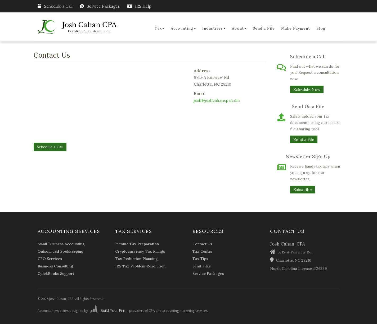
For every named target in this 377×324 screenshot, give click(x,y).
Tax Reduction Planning (136, 258)
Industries (214, 28)
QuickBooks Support (56, 273)
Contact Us (202, 244)
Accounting (183, 28)
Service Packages (103, 6)
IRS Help (143, 6)
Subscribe (302, 189)
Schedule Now (306, 89)
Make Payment (295, 28)
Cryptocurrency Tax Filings (140, 251)
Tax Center (202, 251)
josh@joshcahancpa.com (217, 100)
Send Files (201, 266)
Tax (159, 28)
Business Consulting (55, 266)
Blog (321, 28)
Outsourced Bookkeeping (60, 251)
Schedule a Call (55, 6)
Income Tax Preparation (137, 244)
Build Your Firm (108, 310)
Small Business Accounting (61, 244)
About (239, 28)
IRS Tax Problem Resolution (140, 266)
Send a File (264, 28)
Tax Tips (200, 258)
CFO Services (50, 258)
